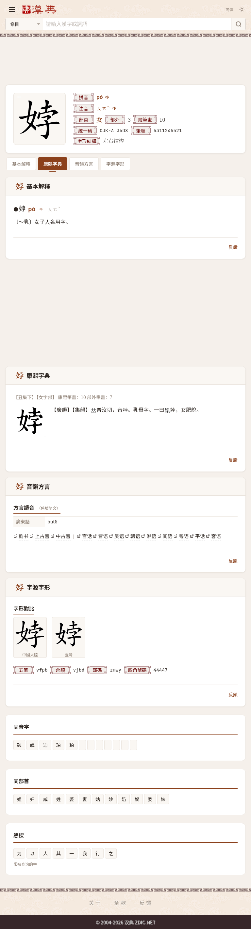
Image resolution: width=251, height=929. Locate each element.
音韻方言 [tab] (84, 164)
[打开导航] (11, 9)
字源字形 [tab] (115, 164)
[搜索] (238, 24)
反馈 (146, 902)
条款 (120, 902)
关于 (95, 902)
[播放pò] (107, 97)
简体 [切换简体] (229, 9)
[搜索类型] (24, 24)
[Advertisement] (125, 56)
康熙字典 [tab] (52, 164)
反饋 (233, 247)
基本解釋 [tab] (21, 164)
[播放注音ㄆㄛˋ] (114, 108)
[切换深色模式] (242, 9)
